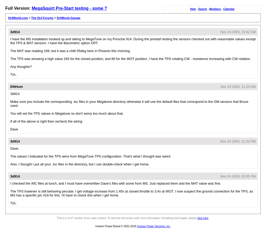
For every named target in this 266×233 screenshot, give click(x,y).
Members (215, 9)
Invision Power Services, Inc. (154, 226)
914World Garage (68, 17)
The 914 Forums (42, 17)
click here (202, 218)
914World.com (18, 17)
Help (193, 9)
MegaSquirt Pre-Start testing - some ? (69, 8)
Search (202, 9)
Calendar (228, 9)
